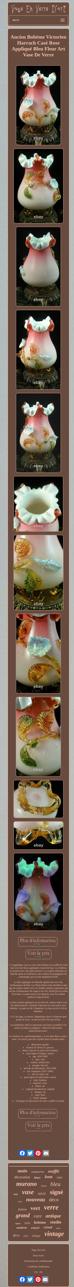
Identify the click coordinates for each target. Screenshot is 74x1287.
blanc (37, 1177)
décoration (22, 1177)
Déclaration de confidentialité (38, 1261)
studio (55, 1222)
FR (40, 1272)
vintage (54, 1233)
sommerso (37, 1171)
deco (16, 1235)
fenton (22, 1209)
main (22, 1170)
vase (28, 1192)
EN (36, 1272)
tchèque (36, 1235)
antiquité (35, 1227)
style (27, 1222)
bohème (40, 1222)
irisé (25, 1235)
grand (23, 1215)
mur (16, 1194)
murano (26, 1183)
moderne (22, 1227)
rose (58, 1228)
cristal (48, 1227)
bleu (55, 1184)
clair (59, 1177)
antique (53, 1216)
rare (38, 1216)
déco (54, 1199)
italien (18, 1223)
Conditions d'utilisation (38, 1266)
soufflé (53, 1171)
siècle (42, 1194)
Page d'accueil (38, 1250)
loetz (49, 1176)
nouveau (35, 1199)
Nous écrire (38, 1255)
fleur (20, 1201)
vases (43, 1185)
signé (56, 1192)
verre (51, 1207)
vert (35, 1208)
